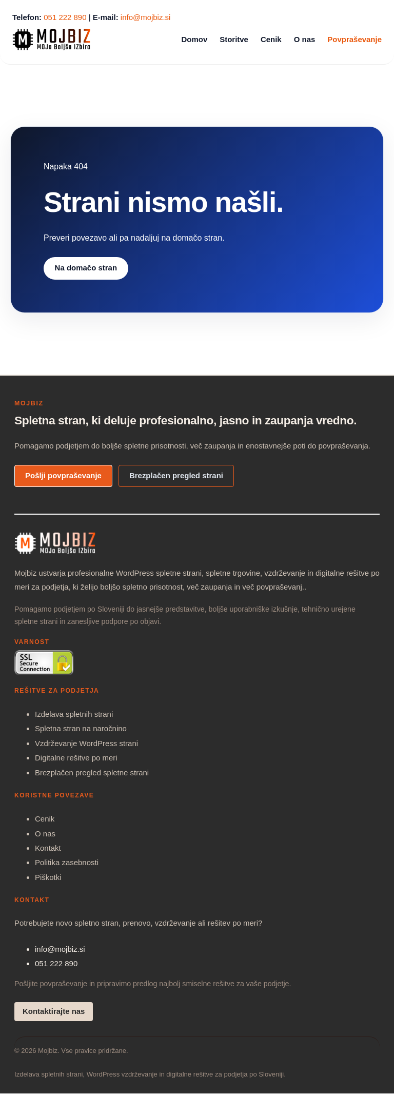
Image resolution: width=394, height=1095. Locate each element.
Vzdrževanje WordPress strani (86, 743)
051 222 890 (65, 17)
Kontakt (48, 848)
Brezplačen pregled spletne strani (92, 772)
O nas (45, 833)
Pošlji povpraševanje (63, 475)
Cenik (44, 818)
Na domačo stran (86, 267)
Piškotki (48, 877)
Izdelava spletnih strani (74, 714)
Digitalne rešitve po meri (76, 757)
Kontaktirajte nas (54, 1011)
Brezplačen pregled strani (176, 475)
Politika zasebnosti (66, 862)
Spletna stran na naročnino (81, 728)
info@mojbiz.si (146, 17)
